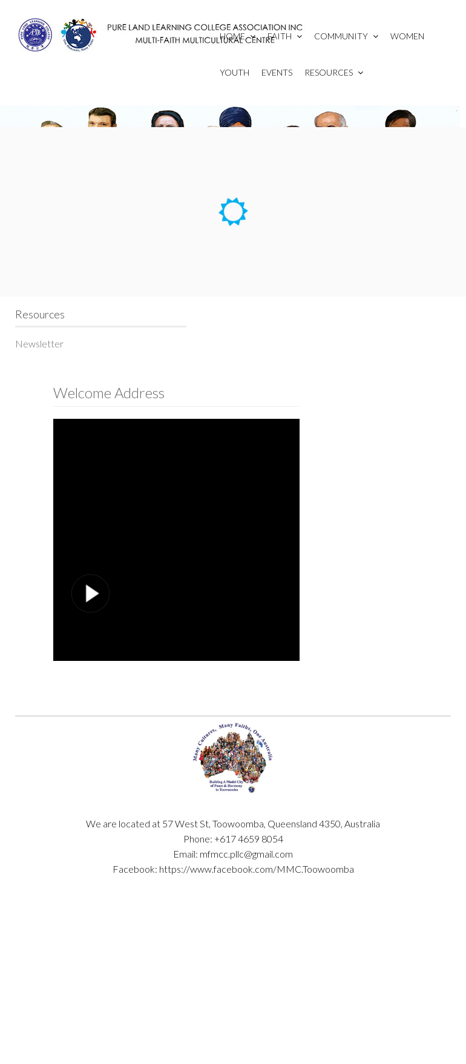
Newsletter (39, 343)
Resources (333, 72)
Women (407, 36)
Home (237, 36)
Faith (284, 36)
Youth (234, 72)
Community (346, 36)
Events (276, 72)
